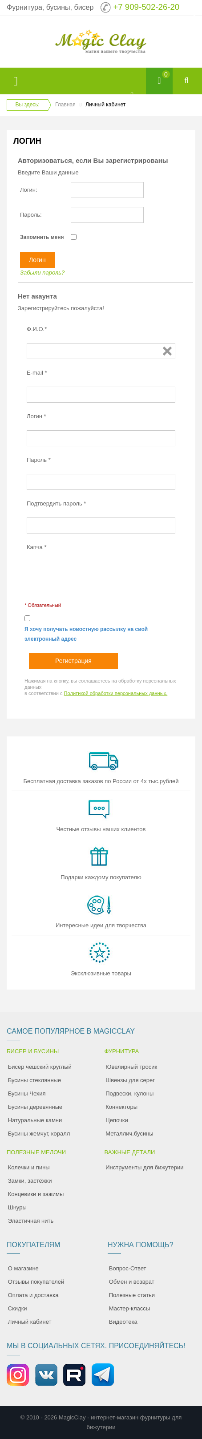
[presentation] (94, 578)
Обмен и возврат (131, 1281)
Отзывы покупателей (36, 1281)
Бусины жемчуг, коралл (39, 1133)
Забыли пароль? (42, 272)
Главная (65, 104)
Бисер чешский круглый (40, 1066)
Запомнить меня (42, 237)
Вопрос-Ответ (127, 1268)
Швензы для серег (130, 1080)
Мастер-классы (129, 1308)
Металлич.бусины (129, 1133)
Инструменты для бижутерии (144, 1167)
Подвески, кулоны (129, 1093)
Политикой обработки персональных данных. (116, 693)
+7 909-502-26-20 (146, 7)
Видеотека (123, 1321)
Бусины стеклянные (34, 1080)
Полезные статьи (132, 1295)
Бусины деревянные (35, 1107)
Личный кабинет (30, 1321)
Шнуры (17, 1207)
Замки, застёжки (30, 1180)
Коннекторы (121, 1107)
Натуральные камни (35, 1120)
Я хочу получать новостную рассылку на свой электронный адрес (86, 634)
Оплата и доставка (33, 1295)
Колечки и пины (29, 1167)
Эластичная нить (30, 1220)
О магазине (23, 1268)
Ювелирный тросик (131, 1066)
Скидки (17, 1308)
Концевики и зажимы (36, 1194)
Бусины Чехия (27, 1093)
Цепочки (116, 1120)
